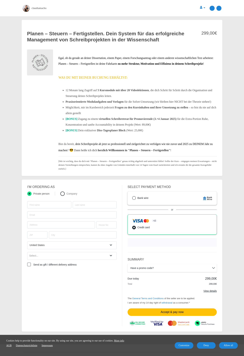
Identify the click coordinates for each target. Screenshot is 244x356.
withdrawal (166, 302)
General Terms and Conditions (148, 298)
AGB (9, 345)
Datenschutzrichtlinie (26, 345)
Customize (184, 345)
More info (119, 340)
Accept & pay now (172, 312)
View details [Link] (210, 291)
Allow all (228, 345)
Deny (206, 345)
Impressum (47, 345)
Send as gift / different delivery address (55, 264)
